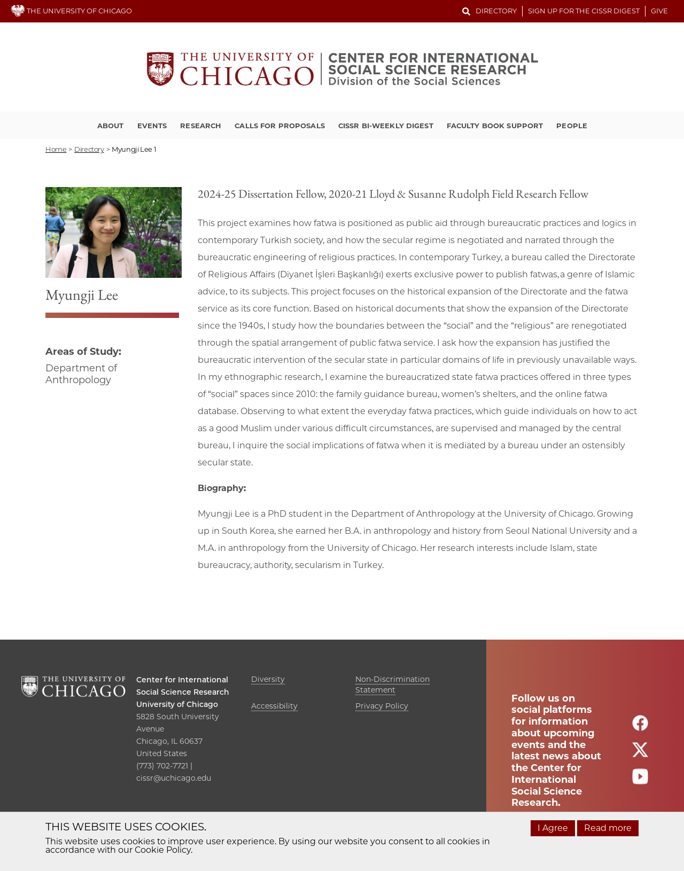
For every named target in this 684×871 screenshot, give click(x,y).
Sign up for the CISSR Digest (584, 10)
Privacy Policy (381, 706)
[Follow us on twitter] (640, 755)
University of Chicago (177, 704)
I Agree (553, 828)
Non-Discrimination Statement (392, 684)
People (571, 125)
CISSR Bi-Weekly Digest (385, 125)
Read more (608, 828)
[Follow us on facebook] (640, 728)
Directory (496, 10)
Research (200, 125)
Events (152, 125)
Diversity (268, 679)
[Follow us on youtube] (640, 781)
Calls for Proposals (279, 125)
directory (89, 149)
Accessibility (274, 706)
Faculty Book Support (495, 125)
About (110, 125)
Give (659, 10)
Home (55, 149)
